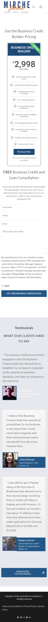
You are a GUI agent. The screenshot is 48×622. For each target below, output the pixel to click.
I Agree (6, 286)
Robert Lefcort (26, 540)
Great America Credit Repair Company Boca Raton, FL (28, 546)
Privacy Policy (18, 274)
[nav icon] (41, 7)
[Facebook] (18, 617)
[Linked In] (30, 617)
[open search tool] (33, 7)
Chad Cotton (25, 390)
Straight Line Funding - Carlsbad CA (29, 395)
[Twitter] (20, 617)
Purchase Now (24, 152)
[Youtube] (26, 617)
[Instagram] (24, 617)
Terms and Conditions (12, 606)
